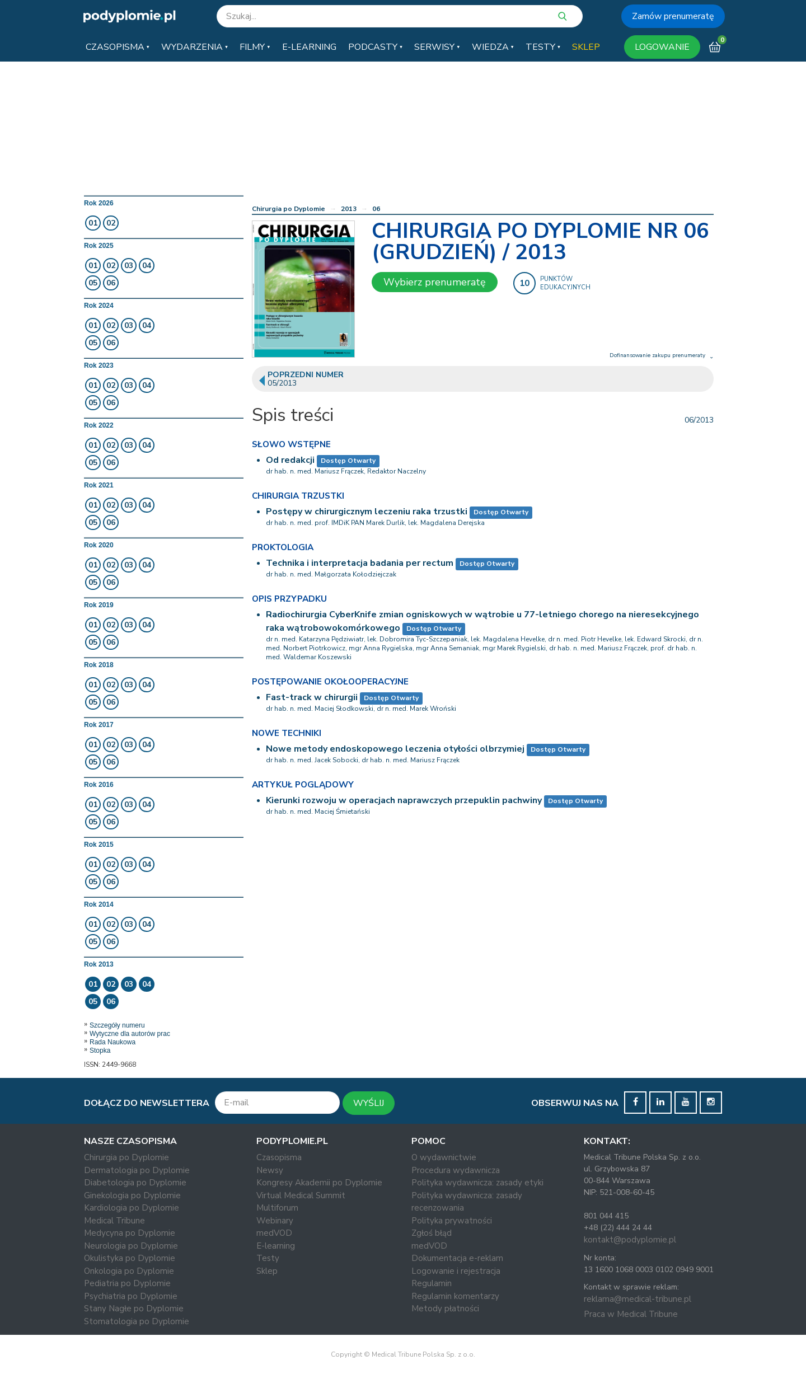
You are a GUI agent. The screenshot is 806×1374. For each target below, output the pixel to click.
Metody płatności (445, 1308)
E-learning (275, 1245)
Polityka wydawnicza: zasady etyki (477, 1182)
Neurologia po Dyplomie (131, 1245)
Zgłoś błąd (431, 1233)
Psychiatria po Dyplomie (130, 1296)
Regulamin (431, 1283)
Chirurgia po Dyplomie (288, 208)
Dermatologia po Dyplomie (137, 1170)
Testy (267, 1258)
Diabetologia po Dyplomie (135, 1182)
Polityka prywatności (451, 1220)
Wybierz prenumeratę (434, 282)
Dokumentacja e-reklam (457, 1258)
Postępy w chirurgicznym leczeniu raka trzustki (366, 511)
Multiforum (277, 1207)
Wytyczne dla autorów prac (130, 1034)
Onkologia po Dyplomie (129, 1271)
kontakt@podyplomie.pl (630, 1239)
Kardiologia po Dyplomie (131, 1207)
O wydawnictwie (443, 1157)
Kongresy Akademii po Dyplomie (319, 1182)
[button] (117, 47)
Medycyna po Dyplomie (129, 1233)
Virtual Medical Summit (300, 1195)
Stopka (100, 1050)
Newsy (269, 1170)
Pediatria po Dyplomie (127, 1283)
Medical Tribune (114, 1220)
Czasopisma (279, 1157)
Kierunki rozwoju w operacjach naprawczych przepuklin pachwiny (404, 800)
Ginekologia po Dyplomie (132, 1195)
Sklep (267, 1271)
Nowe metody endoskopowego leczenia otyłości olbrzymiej (395, 749)
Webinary (274, 1220)
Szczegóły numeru (117, 1025)
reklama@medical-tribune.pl (637, 1299)
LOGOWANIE (662, 47)
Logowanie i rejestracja (455, 1271)
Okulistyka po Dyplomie (129, 1258)
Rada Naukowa (112, 1042)
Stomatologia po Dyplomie (136, 1321)
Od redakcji (290, 460)
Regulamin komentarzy (455, 1296)
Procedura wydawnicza (455, 1170)
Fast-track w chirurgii (312, 697)
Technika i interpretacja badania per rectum (359, 563)
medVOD (274, 1233)
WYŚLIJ (368, 1103)
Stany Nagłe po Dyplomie (134, 1308)
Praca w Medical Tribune (631, 1314)
